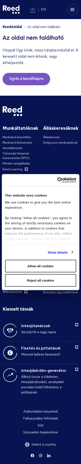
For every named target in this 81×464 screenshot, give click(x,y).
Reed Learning (12, 169)
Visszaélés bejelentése (40, 432)
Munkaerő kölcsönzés (17, 142)
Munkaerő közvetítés (17, 137)
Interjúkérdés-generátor (43, 370)
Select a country (44, 444)
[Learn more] (32, 455)
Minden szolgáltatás (16, 163)
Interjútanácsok (35, 325)
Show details (58, 252)
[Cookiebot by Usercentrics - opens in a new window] (57, 180)
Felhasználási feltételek (40, 418)
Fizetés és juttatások (41, 348)
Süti (40, 425)
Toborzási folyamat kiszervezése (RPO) (16, 155)
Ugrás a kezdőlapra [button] (26, 79)
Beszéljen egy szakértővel (60, 292)
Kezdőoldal (12, 27)
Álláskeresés (51, 137)
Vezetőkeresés (12, 148)
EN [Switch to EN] (43, 9)
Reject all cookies (40, 280)
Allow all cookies (40, 266)
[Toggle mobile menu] (72, 9)
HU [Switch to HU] (32, 9)
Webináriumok (12, 292)
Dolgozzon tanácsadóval (60, 142)
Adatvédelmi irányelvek (40, 411)
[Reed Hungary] (11, 9)
